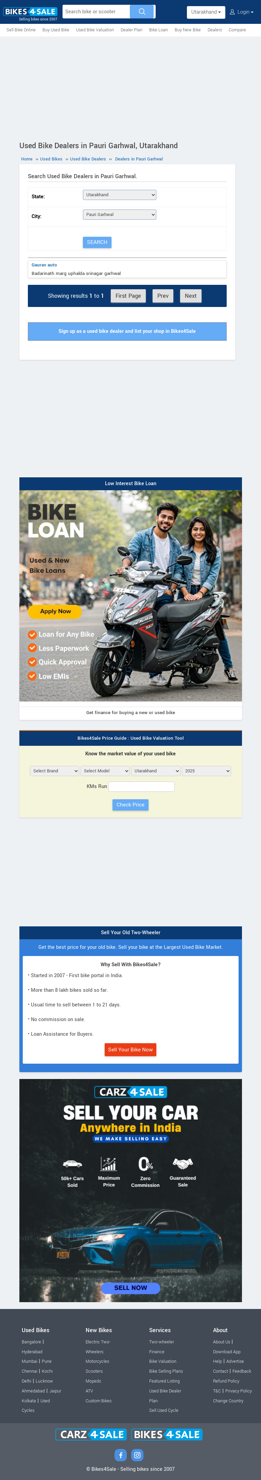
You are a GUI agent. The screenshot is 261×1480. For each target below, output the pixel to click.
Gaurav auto (44, 265)
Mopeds (93, 1381)
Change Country (228, 1401)
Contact (220, 1371)
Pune (47, 1361)
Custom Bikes (98, 1401)
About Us (221, 1342)
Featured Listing (164, 1381)
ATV (89, 1391)
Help (217, 1361)
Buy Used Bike (55, 30)
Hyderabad (32, 1352)
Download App (227, 1352)
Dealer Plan (131, 30)
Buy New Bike (188, 30)
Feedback (241, 1371)
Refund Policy (226, 1381)
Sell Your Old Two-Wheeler (130, 932)
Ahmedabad (33, 1391)
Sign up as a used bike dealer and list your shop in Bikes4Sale (127, 331)
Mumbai (29, 1361)
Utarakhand (206, 12)
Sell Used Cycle (163, 1410)
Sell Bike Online (21, 30)
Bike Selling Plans (166, 1371)
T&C (217, 1391)
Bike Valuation (162, 1361)
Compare (237, 30)
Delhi (26, 1381)
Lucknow (44, 1381)
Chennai (29, 1371)
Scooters (94, 1371)
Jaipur (55, 1391)
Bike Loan (158, 30)
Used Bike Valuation (95, 30)
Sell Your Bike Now (130, 1049)
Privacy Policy (238, 1391)
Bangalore (31, 1342)
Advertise (235, 1361)
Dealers (215, 30)
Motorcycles (97, 1361)
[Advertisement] (130, 87)
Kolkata (29, 1401)
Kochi (47, 1371)
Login (242, 12)
